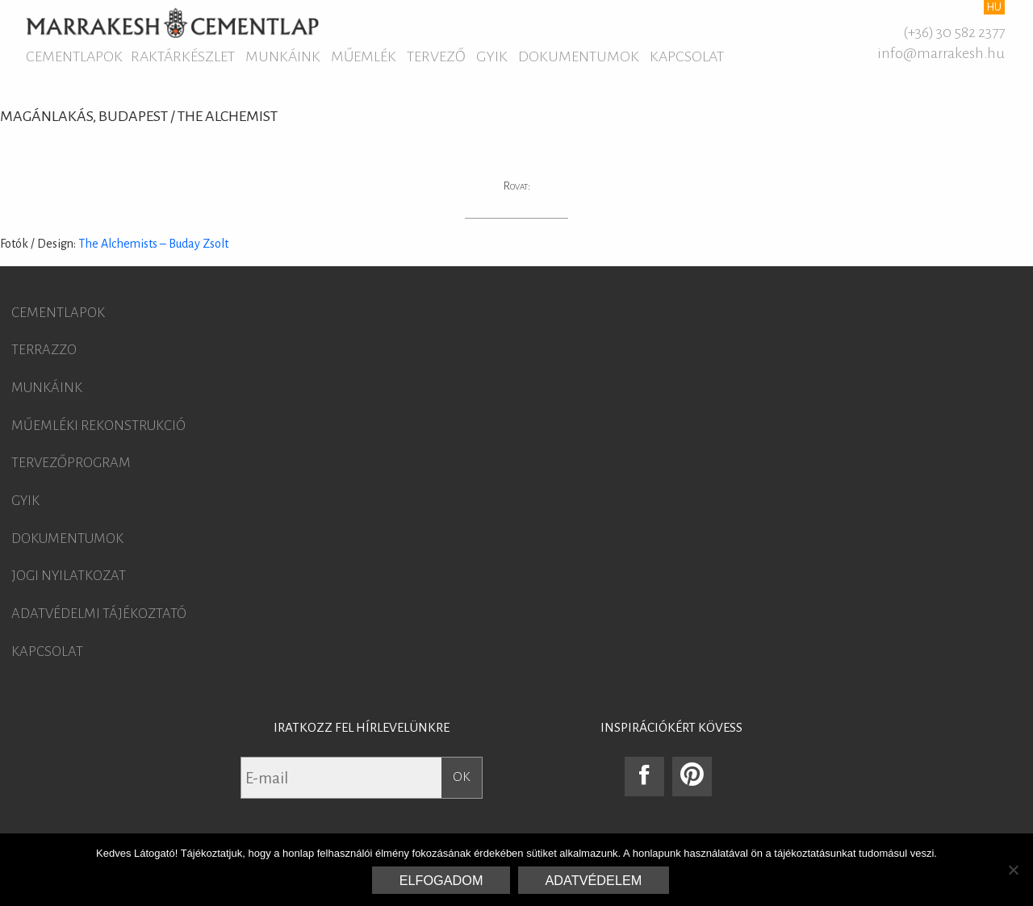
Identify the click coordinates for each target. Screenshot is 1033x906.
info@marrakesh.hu (941, 53)
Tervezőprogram (71, 463)
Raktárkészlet (183, 56)
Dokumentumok (578, 56)
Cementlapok (74, 56)
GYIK (492, 56)
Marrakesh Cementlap (172, 22)
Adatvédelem (594, 880)
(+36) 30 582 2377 (954, 32)
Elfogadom (441, 880)
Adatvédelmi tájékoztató (98, 614)
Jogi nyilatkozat (68, 576)
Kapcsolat (687, 56)
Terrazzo (44, 350)
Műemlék (363, 56)
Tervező (436, 56)
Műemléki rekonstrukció (98, 426)
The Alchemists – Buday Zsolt (153, 243)
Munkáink (282, 56)
